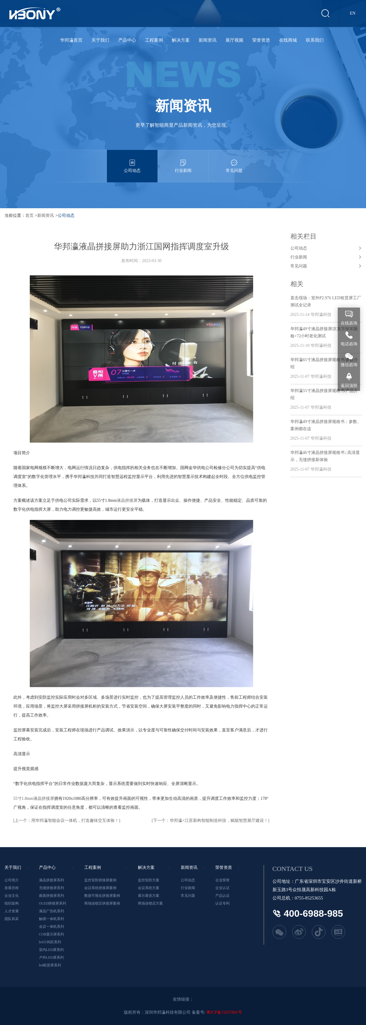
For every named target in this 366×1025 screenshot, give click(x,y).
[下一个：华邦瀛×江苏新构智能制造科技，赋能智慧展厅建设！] (210, 820)
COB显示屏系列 (51, 934)
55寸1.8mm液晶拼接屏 (33, 798)
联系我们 (315, 40)
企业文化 (11, 896)
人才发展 (11, 911)
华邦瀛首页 (71, 40)
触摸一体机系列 (51, 919)
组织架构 (11, 903)
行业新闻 (183, 161)
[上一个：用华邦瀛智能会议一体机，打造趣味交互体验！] (66, 820)
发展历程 (11, 888)
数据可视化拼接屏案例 (102, 896)
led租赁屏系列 (50, 965)
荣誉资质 (261, 40)
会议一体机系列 (51, 926)
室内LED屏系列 (51, 950)
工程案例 (154, 40)
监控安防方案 (148, 880)
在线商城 (288, 40)
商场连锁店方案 (150, 903)
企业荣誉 (222, 880)
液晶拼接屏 (127, 500)
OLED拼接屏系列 (52, 903)
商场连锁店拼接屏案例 (102, 903)
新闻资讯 (208, 40)
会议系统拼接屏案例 (100, 888)
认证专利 (222, 903)
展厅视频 (234, 40)
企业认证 (222, 888)
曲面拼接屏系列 (51, 896)
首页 (29, 215)
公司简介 (11, 880)
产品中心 (127, 40)
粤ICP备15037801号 (224, 1012)
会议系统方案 (148, 888)
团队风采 (11, 919)
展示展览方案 (148, 896)
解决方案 (181, 40)
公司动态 (132, 161)
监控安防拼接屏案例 (100, 880)
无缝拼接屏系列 (51, 888)
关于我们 (100, 40)
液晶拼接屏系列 (51, 880)
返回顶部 (349, 385)
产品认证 (222, 896)
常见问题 (234, 161)
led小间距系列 (50, 942)
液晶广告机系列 (51, 911)
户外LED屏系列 (51, 957)
